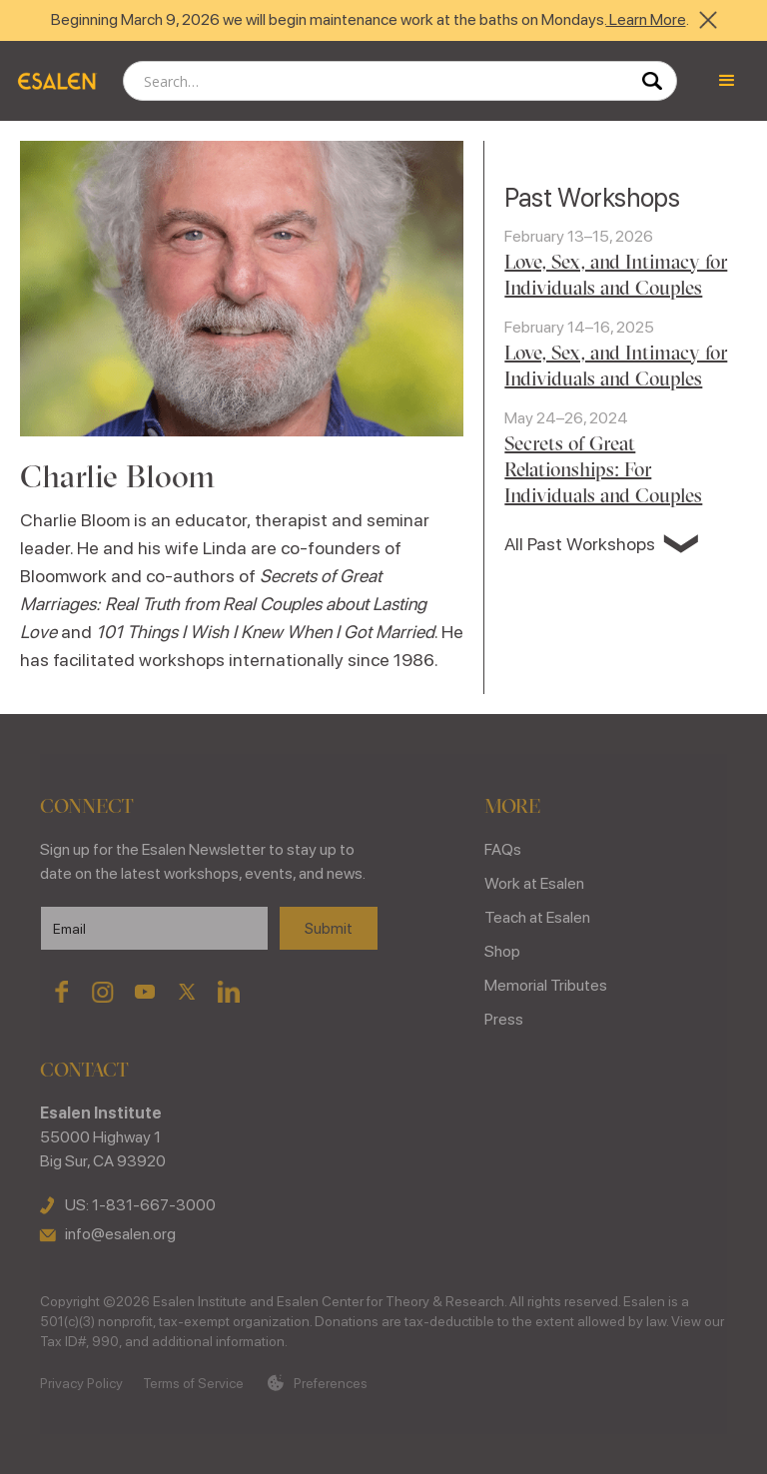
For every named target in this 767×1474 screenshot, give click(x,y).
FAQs (502, 849)
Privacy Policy (81, 1383)
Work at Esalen (534, 883)
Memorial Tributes (545, 985)
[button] (727, 81)
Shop (502, 951)
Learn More (646, 19)
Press (503, 1019)
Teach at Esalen (537, 917)
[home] (56, 80)
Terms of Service (193, 1383)
